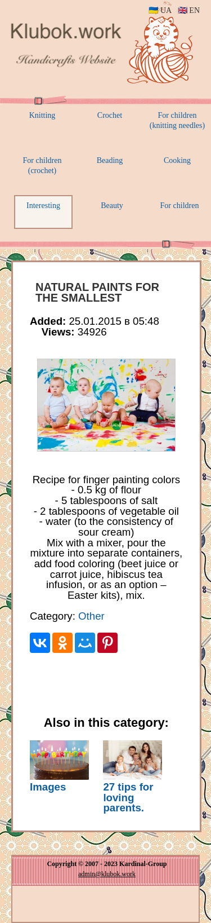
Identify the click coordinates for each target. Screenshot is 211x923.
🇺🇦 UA (160, 10)
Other (91, 616)
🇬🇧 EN (189, 10)
